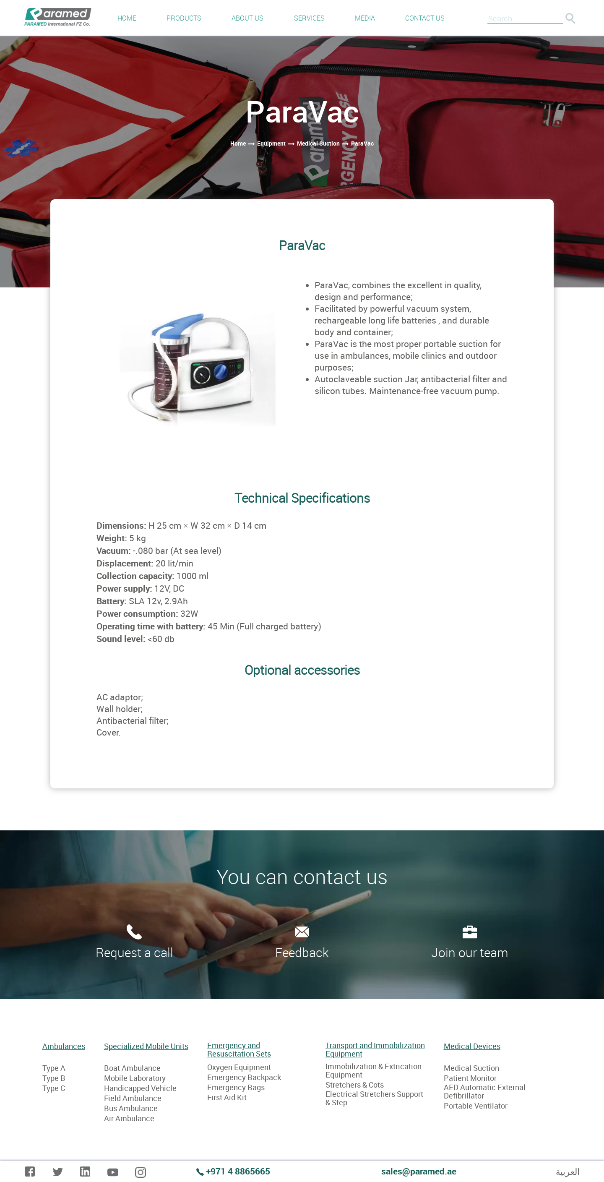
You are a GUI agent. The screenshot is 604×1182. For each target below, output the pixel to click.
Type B (53, 1078)
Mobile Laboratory (135, 1078)
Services (309, 18)
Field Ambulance (132, 1098)
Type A (53, 1068)
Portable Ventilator (476, 1105)
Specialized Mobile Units (146, 1046)
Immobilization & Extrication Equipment (373, 1070)
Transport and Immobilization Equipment (375, 1049)
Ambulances (63, 1046)
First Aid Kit (227, 1097)
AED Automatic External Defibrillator (485, 1091)
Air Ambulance (129, 1118)
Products (184, 18)
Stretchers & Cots (354, 1084)
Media (365, 18)
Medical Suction (471, 1068)
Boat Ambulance (132, 1068)
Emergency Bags (236, 1087)
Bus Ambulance (131, 1108)
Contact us (425, 18)
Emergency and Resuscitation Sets (239, 1049)
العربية (568, 1171)
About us (247, 18)
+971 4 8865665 (238, 1171)
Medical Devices (472, 1046)
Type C (53, 1088)
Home (126, 18)
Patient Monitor (470, 1078)
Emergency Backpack (244, 1077)
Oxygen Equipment (239, 1067)
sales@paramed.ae (418, 1171)
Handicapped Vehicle (140, 1088)
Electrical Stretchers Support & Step (374, 1098)
